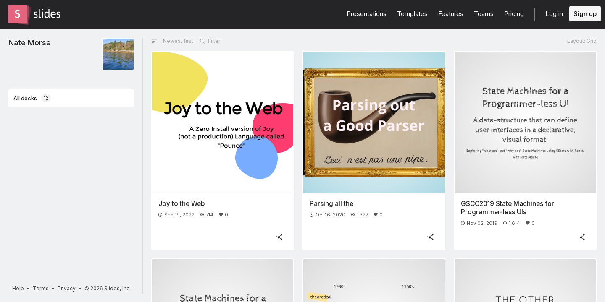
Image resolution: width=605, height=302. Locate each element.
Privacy (67, 288)
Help (18, 288)
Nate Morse (29, 42)
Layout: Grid (582, 41)
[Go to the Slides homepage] (17, 14)
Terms (41, 288)
